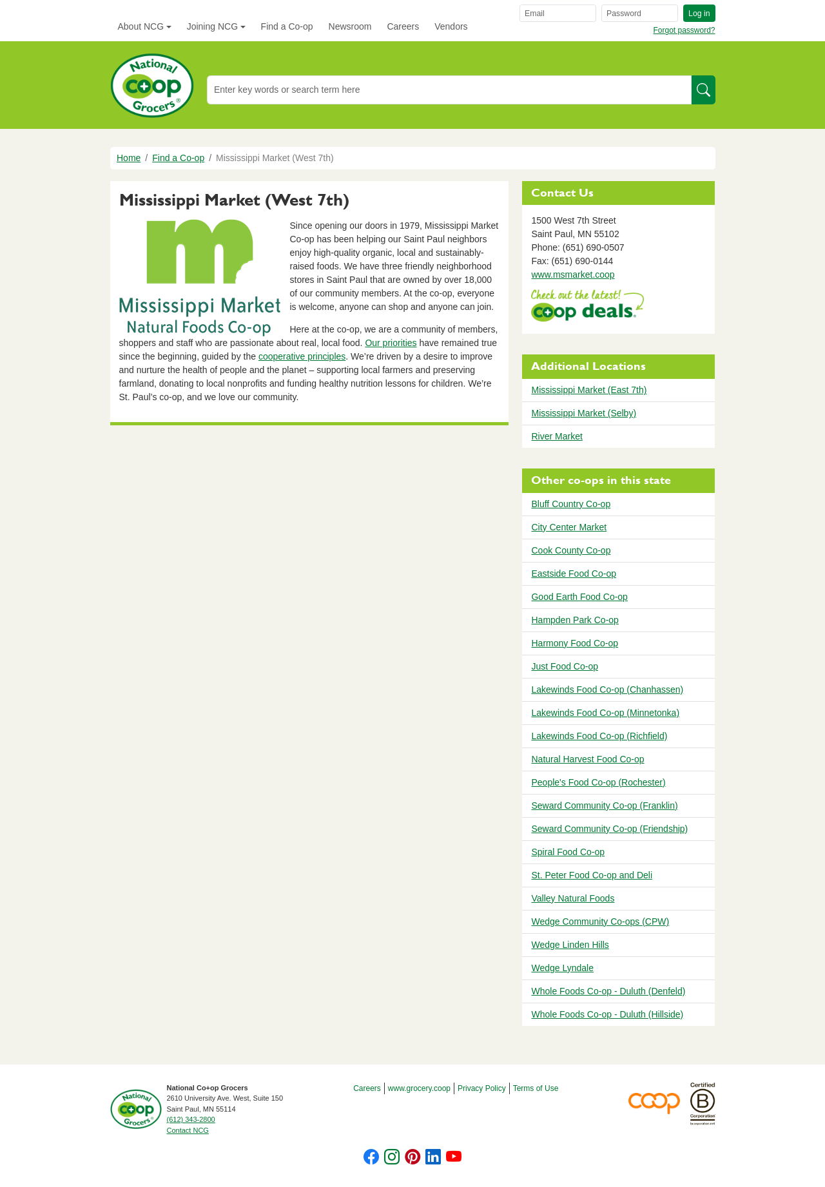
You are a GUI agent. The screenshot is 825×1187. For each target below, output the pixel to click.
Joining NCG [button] (212, 26)
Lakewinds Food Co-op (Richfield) (599, 736)
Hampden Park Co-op (574, 620)
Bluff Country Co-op (570, 504)
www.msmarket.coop (572, 274)
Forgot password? (684, 30)
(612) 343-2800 (191, 1119)
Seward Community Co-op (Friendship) (609, 829)
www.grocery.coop (419, 1088)
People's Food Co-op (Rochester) (598, 782)
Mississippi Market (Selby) (583, 413)
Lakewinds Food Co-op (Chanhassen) (607, 689)
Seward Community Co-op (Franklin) (604, 805)
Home (129, 158)
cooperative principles (301, 356)
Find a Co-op (287, 26)
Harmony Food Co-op (574, 643)
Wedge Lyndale (562, 968)
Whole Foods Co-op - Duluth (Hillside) (607, 1014)
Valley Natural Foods (572, 898)
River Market (556, 436)
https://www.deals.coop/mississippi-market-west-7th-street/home (587, 307)
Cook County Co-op (570, 550)
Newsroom (350, 26)
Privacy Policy (482, 1088)
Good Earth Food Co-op (579, 597)
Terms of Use (536, 1088)
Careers (403, 26)
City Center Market (569, 527)
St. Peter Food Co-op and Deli (591, 875)
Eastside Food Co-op (573, 573)
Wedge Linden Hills (569, 945)
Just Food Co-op (564, 666)
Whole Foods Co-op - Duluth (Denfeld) (608, 991)
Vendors (450, 26)
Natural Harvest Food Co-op (587, 759)
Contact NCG (188, 1130)
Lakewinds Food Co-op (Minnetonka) (605, 713)
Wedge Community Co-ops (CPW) (600, 921)
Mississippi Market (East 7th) (588, 390)
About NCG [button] (141, 26)
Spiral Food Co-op (568, 852)
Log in (699, 13)
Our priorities (390, 343)
